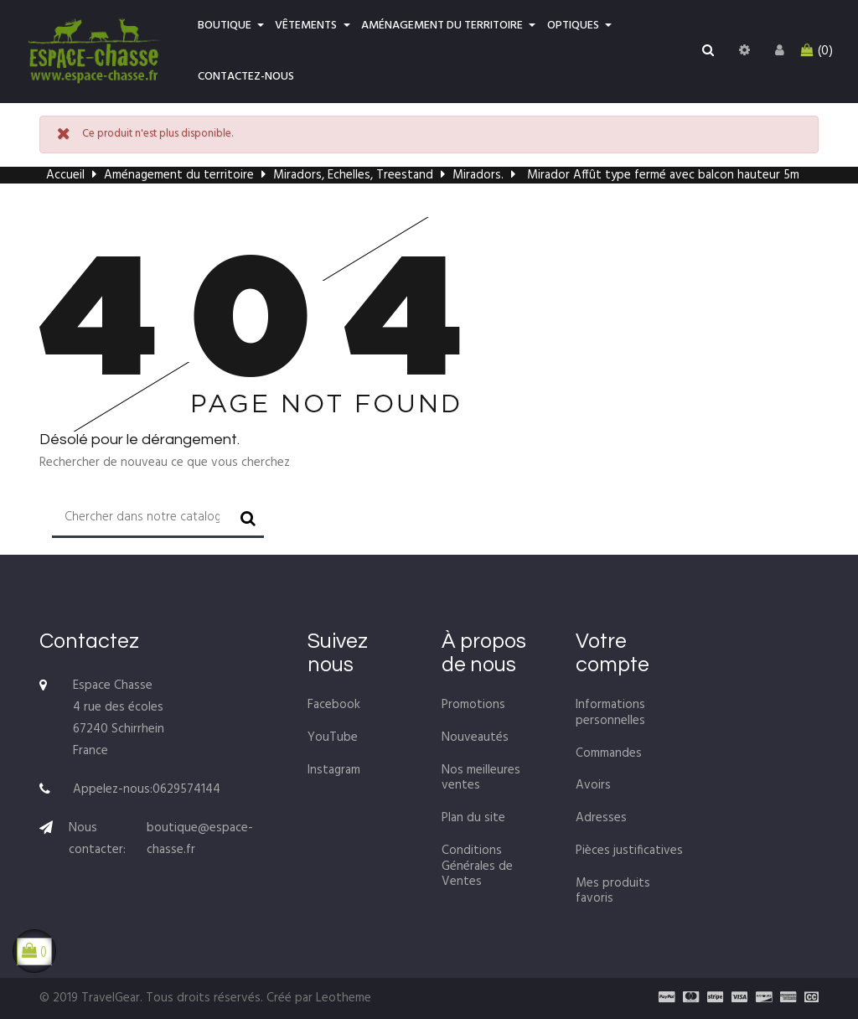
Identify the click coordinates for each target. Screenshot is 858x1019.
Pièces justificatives (629, 851)
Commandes (609, 753)
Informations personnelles (610, 713)
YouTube (333, 737)
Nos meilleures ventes (481, 778)
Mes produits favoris (613, 891)
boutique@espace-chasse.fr (200, 839)
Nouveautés (475, 737)
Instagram (334, 770)
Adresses (601, 818)
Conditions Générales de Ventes (477, 866)
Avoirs (593, 785)
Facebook (334, 705)
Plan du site (473, 818)
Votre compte (612, 652)
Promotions (473, 705)
